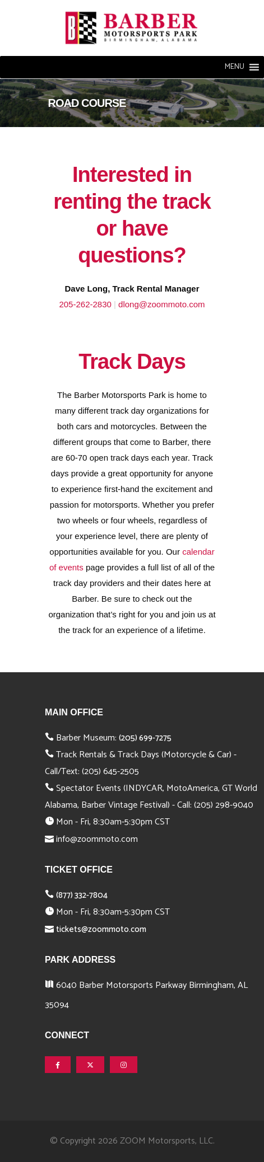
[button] (234, 67)
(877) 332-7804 (82, 895)
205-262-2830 (85, 304)
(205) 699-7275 (145, 738)
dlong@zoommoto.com (161, 304)
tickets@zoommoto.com (101, 929)
